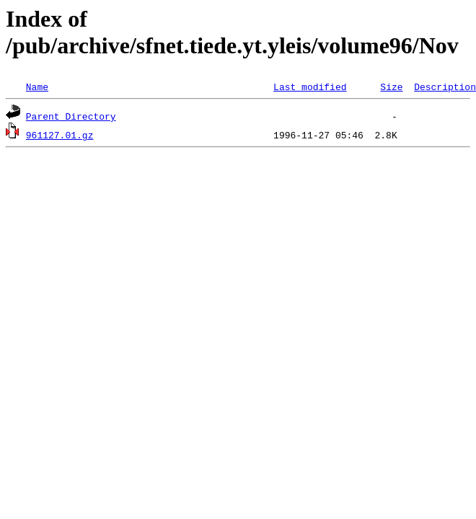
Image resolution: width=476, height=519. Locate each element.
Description (445, 86)
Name (37, 86)
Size (391, 86)
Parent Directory (71, 116)
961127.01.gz (60, 134)
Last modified (309, 86)
